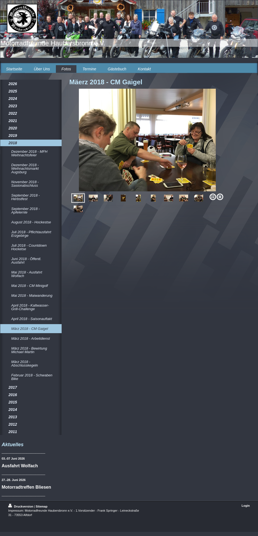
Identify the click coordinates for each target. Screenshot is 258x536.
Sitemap (41, 506)
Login (246, 505)
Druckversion (21, 506)
